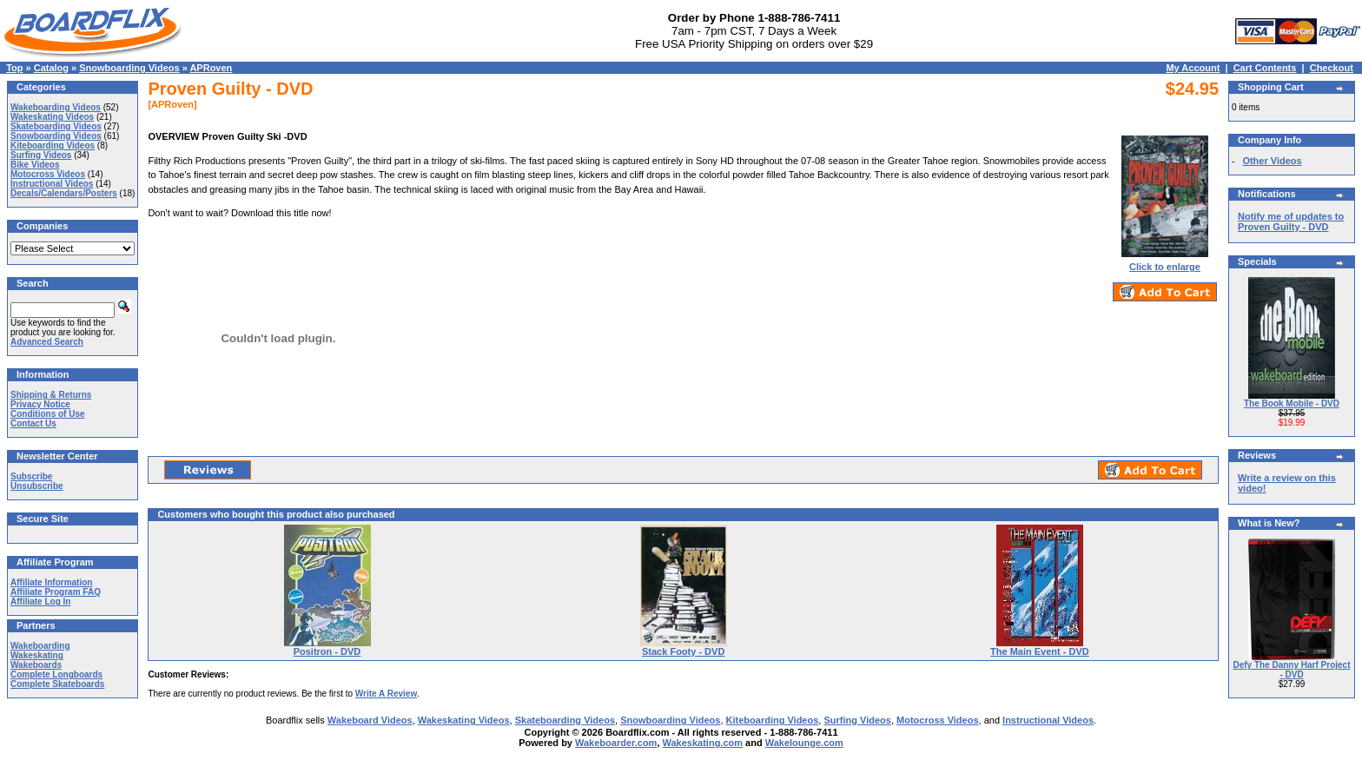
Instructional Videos (51, 183)
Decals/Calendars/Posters (63, 193)
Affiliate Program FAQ (55, 592)
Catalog (51, 68)
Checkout (1331, 68)
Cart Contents (1265, 68)
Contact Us (33, 423)
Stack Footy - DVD (683, 651)
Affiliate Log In (40, 601)
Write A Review (386, 693)
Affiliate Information (51, 582)
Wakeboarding (40, 646)
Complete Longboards (56, 674)
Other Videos (1271, 160)
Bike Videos (35, 164)
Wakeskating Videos (52, 117)
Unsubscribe (36, 486)
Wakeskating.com (703, 742)
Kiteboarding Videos (52, 145)
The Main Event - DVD (1039, 651)
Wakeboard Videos (370, 720)
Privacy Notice (40, 404)
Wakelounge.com (804, 742)
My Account (1193, 68)
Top (14, 68)
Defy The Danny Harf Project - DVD (1291, 669)
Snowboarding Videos (129, 68)
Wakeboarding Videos (55, 107)
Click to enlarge (1164, 262)
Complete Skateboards (57, 684)
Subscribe (31, 476)
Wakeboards (36, 665)
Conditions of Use (47, 414)
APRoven (210, 68)
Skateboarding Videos (56, 126)
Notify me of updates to (1291, 221)
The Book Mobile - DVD (1291, 403)
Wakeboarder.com (616, 742)
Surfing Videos (40, 155)
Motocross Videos (47, 174)
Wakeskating (36, 655)
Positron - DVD (327, 651)
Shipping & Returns (50, 395)
